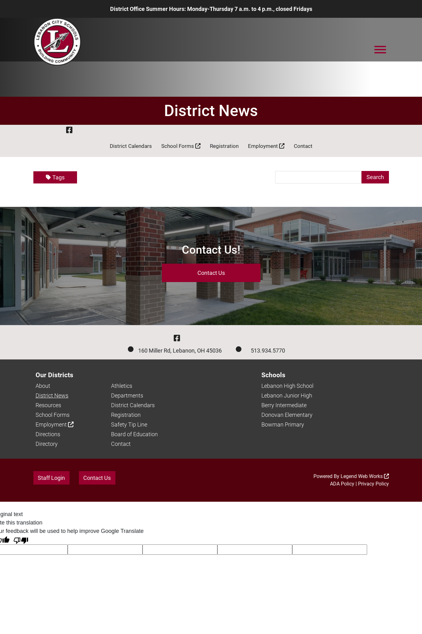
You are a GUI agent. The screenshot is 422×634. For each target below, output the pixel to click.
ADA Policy (342, 484)
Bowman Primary (282, 424)
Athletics (121, 386)
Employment (266, 146)
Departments (127, 395)
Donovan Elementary (287, 415)
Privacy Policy (373, 484)
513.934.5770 (268, 350)
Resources (48, 405)
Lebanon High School (287, 386)
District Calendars (131, 146)
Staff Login (51, 478)
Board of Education (134, 434)
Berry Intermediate (284, 405)
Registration (224, 146)
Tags (55, 177)
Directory (47, 444)
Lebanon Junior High (286, 395)
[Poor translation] (21, 539)
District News (52, 395)
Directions (48, 434)
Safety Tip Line (129, 424)
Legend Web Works (365, 476)
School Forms (181, 146)
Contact (303, 146)
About (43, 386)
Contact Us (211, 273)
